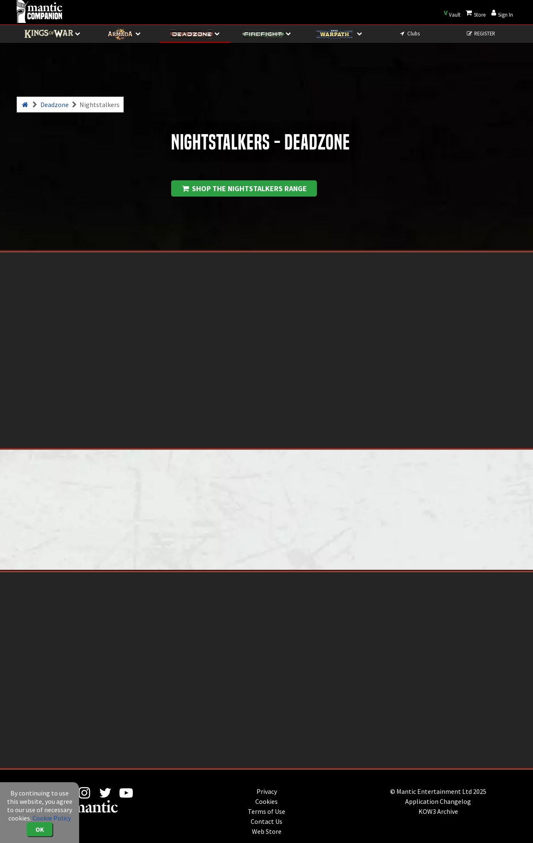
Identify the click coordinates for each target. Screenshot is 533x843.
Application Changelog (438, 801)
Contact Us (266, 821)
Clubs (409, 33)
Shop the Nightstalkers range (244, 188)
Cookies (266, 801)
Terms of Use (266, 811)
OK (39, 829)
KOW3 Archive (438, 811)
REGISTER (480, 33)
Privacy (267, 791)
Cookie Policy (51, 818)
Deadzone (54, 104)
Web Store (266, 831)
